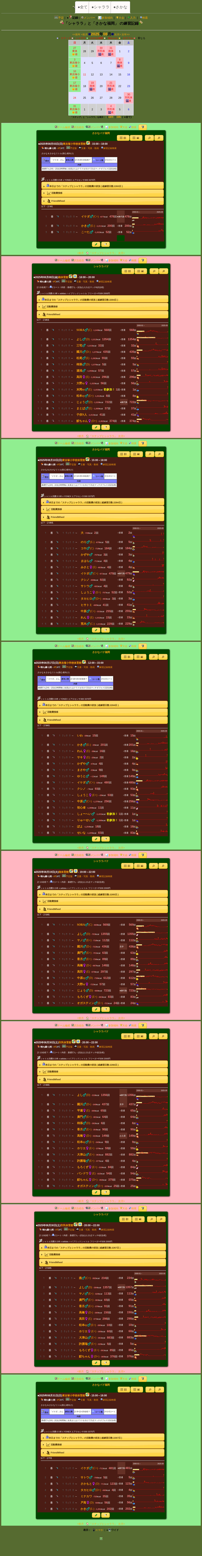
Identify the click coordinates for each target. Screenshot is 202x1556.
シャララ (81, 38)
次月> (117, 34)
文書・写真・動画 (89, 148)
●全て (83, 7)
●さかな (120, 7)
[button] (149, 138)
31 (75, 109)
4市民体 (111, 109)
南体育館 (63, 277)
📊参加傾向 (105, 17)
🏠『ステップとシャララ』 (101, 253)
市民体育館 (65, 1042)
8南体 (120, 62)
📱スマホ (97, 1530)
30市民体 (101, 51)
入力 (131, 17)
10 (75, 74)
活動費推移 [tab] (53, 193)
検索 (144, 17)
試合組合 (77, 127)
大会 (120, 17)
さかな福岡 (96, 38)
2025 (95, 34)
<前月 (84, 34)
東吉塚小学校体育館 (74, 144)
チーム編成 (62, 127)
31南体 (111, 51)
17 (75, 86)
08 (105, 34)
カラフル (128, 38)
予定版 (71, 148)
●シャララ (100, 7)
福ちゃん (113, 38)
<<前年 (76, 34)
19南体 (92, 86)
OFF (110, 117)
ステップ (66, 38)
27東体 (75, 51)
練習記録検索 (109, 148)
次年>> (126, 34)
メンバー (88, 17)
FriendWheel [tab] (54, 201)
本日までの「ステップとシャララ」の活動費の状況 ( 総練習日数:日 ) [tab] (83, 185)
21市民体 (111, 86)
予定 (59, 17)
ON (119, 117)
